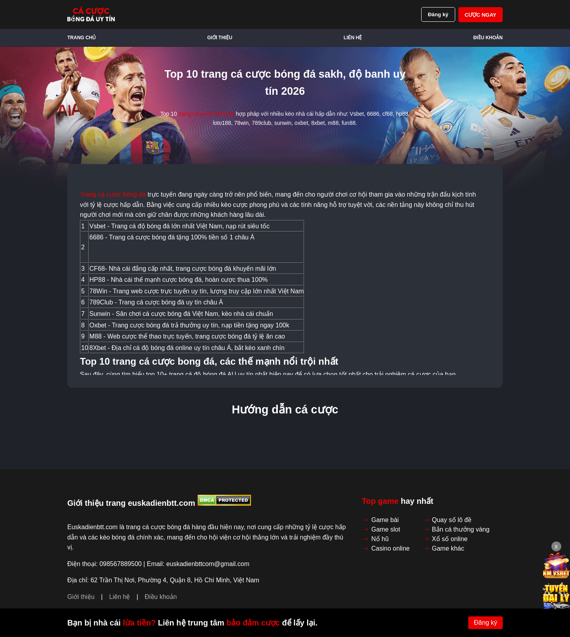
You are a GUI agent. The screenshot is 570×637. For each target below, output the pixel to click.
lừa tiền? (139, 623)
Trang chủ (81, 37)
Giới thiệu (219, 37)
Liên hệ (353, 37)
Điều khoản (488, 37)
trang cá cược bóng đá (206, 114)
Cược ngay (480, 15)
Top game (380, 501)
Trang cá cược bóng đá (113, 194)
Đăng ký (438, 14)
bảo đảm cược (253, 623)
